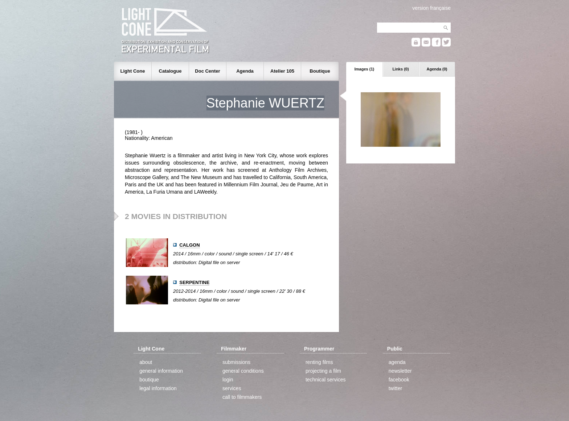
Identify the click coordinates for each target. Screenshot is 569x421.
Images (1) (364, 69)
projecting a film (323, 371)
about (145, 362)
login (227, 379)
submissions (236, 362)
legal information (158, 388)
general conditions (243, 371)
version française (431, 8)
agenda (397, 362)
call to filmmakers (242, 397)
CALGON (189, 245)
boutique (149, 379)
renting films (319, 362)
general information (161, 371)
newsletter (400, 371)
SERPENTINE (194, 282)
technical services (326, 379)
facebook (399, 379)
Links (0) (400, 69)
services (231, 388)
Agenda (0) (437, 69)
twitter (395, 388)
